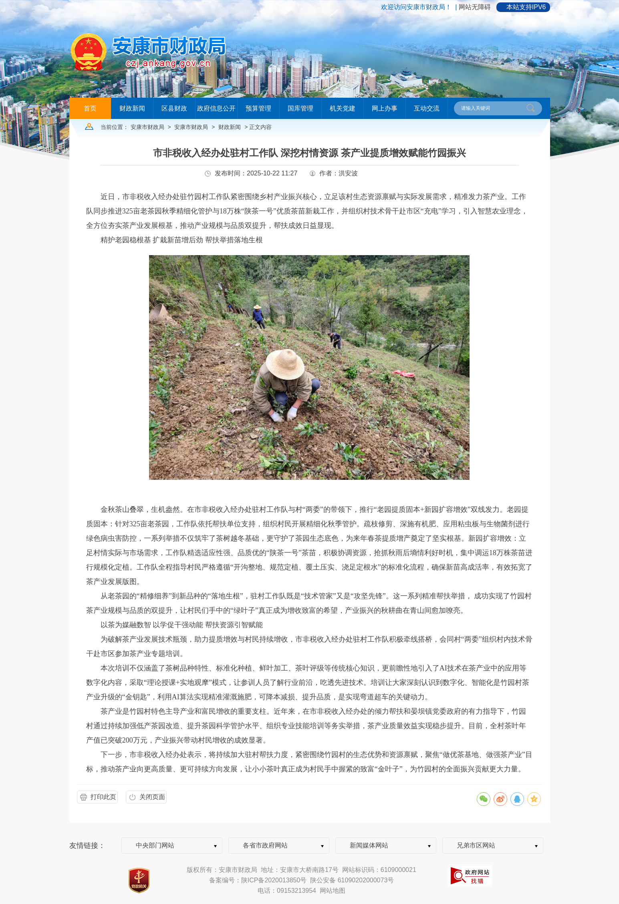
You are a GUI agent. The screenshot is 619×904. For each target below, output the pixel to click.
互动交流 (427, 108)
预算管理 (258, 108)
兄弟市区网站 (476, 845)
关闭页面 (152, 796)
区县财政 (174, 108)
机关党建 (342, 108)
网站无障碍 (475, 7)
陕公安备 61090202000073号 (352, 880)
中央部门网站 (155, 845)
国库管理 (300, 108)
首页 (90, 108)
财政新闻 (132, 108)
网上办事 (384, 108)
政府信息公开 (216, 108)
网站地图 (332, 890)
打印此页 (103, 796)
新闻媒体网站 (369, 845)
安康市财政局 (147, 127)
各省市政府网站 (265, 845)
